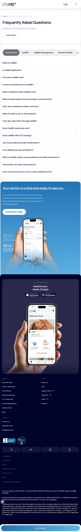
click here (53, 500)
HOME (5, 16)
